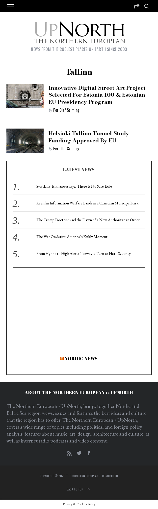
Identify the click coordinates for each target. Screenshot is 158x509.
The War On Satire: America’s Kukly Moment (71, 236)
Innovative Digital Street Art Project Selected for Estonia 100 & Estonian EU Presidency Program (97, 95)
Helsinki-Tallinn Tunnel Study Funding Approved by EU (89, 137)
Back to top (79, 489)
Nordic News (81, 358)
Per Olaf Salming (66, 110)
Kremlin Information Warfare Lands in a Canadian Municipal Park (87, 203)
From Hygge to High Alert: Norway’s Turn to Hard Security (83, 253)
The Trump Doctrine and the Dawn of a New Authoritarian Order (88, 219)
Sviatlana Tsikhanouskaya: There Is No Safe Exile (74, 186)
